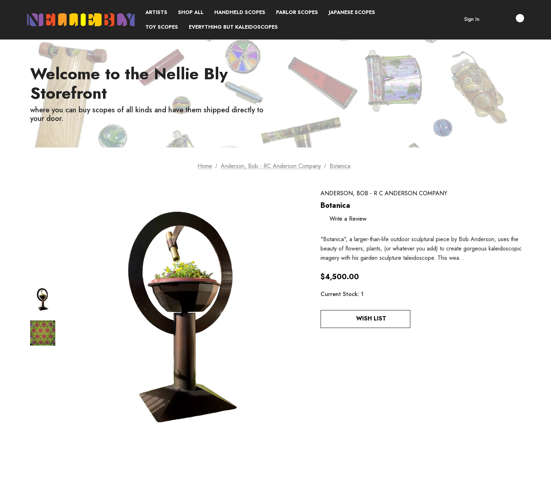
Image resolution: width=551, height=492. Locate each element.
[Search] (492, 19)
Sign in (472, 19)
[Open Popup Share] (421, 319)
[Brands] (156, 12)
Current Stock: (342, 294)
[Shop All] (191, 12)
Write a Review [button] (348, 218)
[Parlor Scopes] (297, 12)
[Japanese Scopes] (351, 12)
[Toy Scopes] (161, 27)
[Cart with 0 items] (512, 18)
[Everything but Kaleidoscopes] (233, 27)
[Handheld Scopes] (240, 12)
